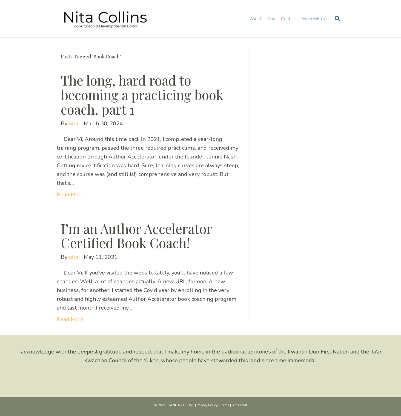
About (255, 18)
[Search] (336, 18)
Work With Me (315, 18)
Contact (288, 18)
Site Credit (239, 405)
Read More (70, 194)
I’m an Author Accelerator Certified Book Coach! (136, 236)
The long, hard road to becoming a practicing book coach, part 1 (142, 94)
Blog (271, 18)
